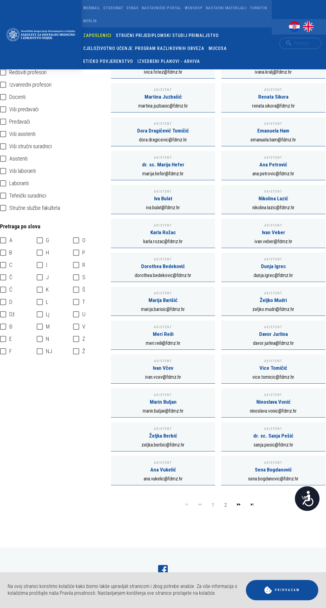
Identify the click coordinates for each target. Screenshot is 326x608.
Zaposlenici (97, 35)
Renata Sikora (273, 97)
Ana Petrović (273, 164)
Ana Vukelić (163, 470)
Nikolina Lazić (273, 198)
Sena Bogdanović (273, 470)
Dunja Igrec (273, 266)
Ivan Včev (163, 368)
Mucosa (218, 48)
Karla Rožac (163, 232)
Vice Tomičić (273, 368)
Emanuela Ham (273, 131)
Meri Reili (163, 334)
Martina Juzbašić (163, 97)
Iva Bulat (163, 198)
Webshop (194, 8)
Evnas (133, 8)
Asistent (163, 90)
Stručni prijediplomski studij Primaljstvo (167, 35)
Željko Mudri (273, 300)
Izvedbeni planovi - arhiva (168, 61)
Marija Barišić (163, 300)
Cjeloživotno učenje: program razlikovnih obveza (143, 48)
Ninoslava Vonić (273, 402)
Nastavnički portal (161, 8)
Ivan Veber (273, 232)
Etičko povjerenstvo (108, 61)
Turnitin (258, 8)
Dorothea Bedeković (163, 266)
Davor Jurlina (273, 334)
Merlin (90, 21)
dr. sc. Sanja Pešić (273, 436)
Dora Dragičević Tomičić (163, 131)
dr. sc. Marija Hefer (163, 164)
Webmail (91, 8)
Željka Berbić (163, 436)
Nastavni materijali (226, 8)
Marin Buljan (163, 402)
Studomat (113, 8)
